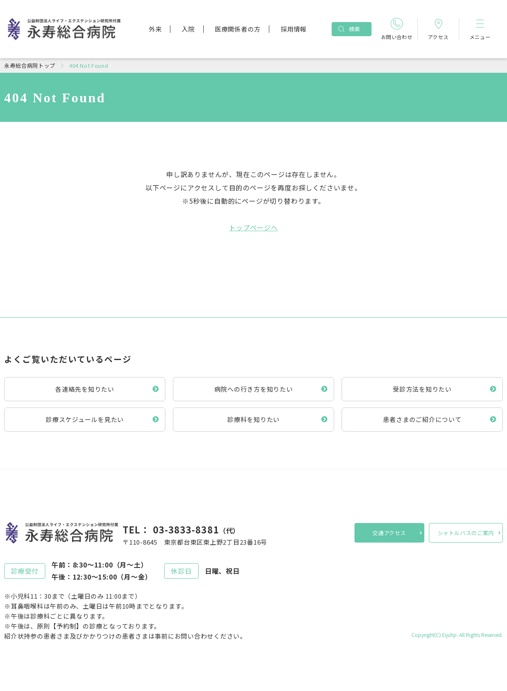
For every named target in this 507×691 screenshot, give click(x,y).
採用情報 (294, 29)
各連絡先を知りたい (84, 389)
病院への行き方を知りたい (253, 389)
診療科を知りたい (253, 419)
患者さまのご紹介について (422, 419)
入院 (188, 29)
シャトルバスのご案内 (466, 533)
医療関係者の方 (238, 29)
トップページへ (253, 227)
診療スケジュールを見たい (85, 419)
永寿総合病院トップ (29, 65)
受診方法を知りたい (422, 389)
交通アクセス (389, 533)
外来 (155, 29)
